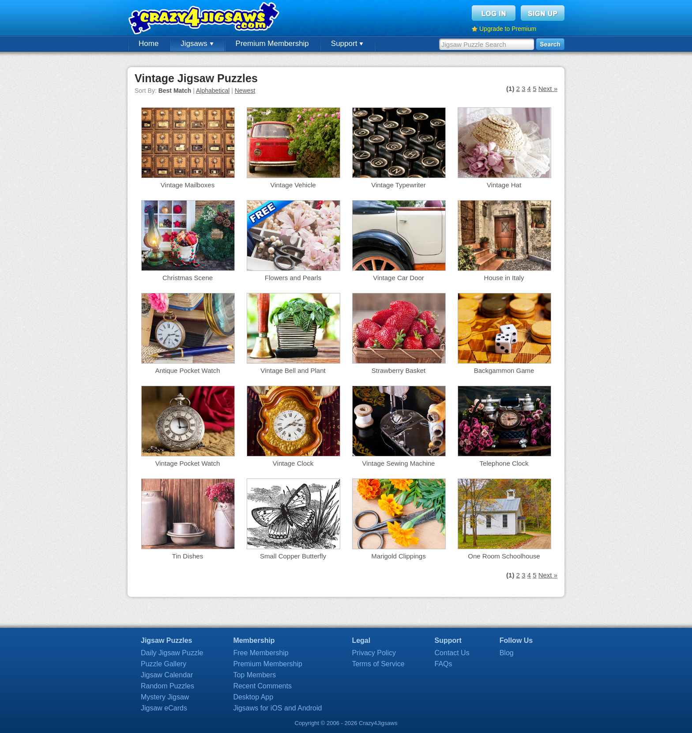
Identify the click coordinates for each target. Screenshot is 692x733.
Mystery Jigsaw (165, 697)
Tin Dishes (187, 556)
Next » (547, 88)
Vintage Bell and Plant (292, 370)
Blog (507, 653)
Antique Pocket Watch (187, 370)
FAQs (443, 664)
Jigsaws (197, 43)
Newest (245, 90)
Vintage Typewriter (398, 185)
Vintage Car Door (398, 277)
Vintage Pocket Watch (187, 463)
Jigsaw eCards (164, 708)
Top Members (254, 675)
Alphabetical (212, 90)
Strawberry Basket (399, 370)
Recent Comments (262, 686)
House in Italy (504, 277)
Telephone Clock (504, 463)
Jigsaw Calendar (167, 675)
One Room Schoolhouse (504, 556)
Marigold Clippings (398, 556)
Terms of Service (378, 664)
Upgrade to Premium (507, 28)
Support (347, 43)
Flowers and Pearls (293, 277)
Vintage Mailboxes (187, 185)
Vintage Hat (504, 185)
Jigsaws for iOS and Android (277, 708)
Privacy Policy (374, 653)
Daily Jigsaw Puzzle (172, 653)
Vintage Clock (293, 463)
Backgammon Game (504, 370)
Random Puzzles (167, 686)
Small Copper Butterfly (293, 556)
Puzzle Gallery (163, 664)
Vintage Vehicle (293, 185)
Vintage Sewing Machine (398, 463)
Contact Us (452, 653)
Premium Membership (272, 43)
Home (148, 43)
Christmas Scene (187, 277)
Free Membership (260, 653)
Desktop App (253, 697)
